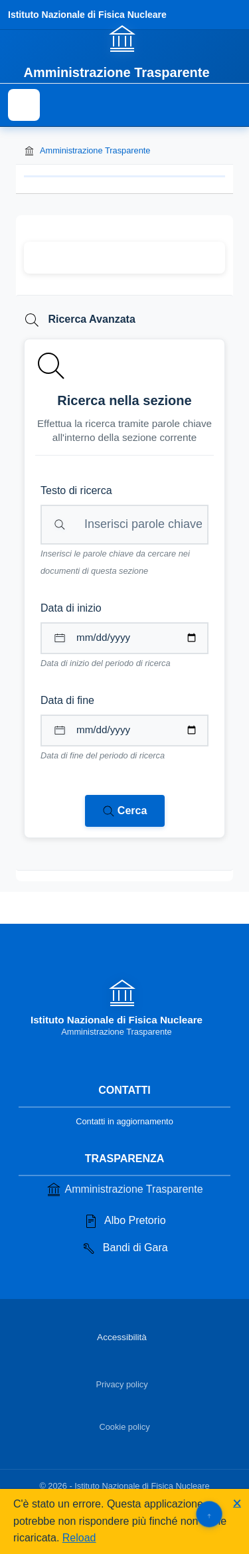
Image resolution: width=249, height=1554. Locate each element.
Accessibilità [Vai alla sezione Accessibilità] (122, 1337)
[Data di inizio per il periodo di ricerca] (124, 638)
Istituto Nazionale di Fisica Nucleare (87, 14)
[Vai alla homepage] (124, 51)
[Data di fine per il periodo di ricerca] (124, 730)
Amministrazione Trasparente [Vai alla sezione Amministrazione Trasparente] (124, 1189)
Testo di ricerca (76, 490)
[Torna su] (209, 1514)
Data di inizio (71, 608)
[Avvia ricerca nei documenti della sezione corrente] (125, 811)
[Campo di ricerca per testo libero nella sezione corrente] (124, 525)
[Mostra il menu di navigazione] (24, 105)
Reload (79, 1537)
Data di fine (67, 700)
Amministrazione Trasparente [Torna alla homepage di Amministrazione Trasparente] (87, 150)
